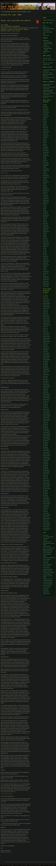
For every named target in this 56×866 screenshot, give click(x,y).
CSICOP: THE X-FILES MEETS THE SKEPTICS (16, 20)
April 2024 (45, 144)
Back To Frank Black (46, 559)
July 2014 (44, 248)
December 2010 (46, 276)
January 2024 (45, 149)
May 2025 (45, 122)
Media (44, 33)
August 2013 (45, 266)
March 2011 (45, 331)
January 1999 (45, 452)
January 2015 (45, 240)
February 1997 (45, 480)
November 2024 (46, 132)
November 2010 (46, 338)
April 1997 (45, 477)
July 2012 (44, 310)
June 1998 (45, 463)
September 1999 (46, 439)
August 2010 (45, 343)
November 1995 (46, 503)
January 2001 (45, 412)
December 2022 (46, 164)
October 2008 (45, 358)
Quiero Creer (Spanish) (47, 574)
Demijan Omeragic (46, 84)
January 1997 (45, 482)
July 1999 (44, 442)
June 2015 (45, 235)
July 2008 (44, 361)
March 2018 (45, 193)
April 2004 (45, 377)
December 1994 (46, 515)
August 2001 (45, 401)
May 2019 (45, 185)
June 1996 (45, 491)
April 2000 (45, 427)
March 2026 (45, 106)
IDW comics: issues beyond (48, 62)
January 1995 (45, 513)
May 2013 (45, 296)
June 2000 (45, 424)
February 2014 (45, 256)
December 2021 (46, 168)
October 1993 (45, 526)
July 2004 (44, 376)
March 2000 (45, 429)
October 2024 (45, 134)
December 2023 (46, 150)
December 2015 (46, 226)
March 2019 (45, 187)
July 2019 (44, 183)
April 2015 (45, 236)
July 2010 (44, 344)
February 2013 (45, 300)
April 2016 (45, 220)
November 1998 (46, 455)
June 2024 (45, 140)
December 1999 (46, 434)
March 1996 (45, 496)
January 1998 (45, 472)
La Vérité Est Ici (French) (47, 578)
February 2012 (45, 316)
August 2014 (45, 246)
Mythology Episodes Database (48, 28)
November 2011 (46, 321)
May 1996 (45, 493)
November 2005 (46, 286)
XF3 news (45, 53)
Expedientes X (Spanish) (47, 570)
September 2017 (46, 202)
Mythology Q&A (46, 40)
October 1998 (45, 457)
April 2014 (45, 253)
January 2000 (45, 432)
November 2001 (46, 397)
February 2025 (45, 127)
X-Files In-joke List (46, 567)
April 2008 (45, 366)
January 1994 (45, 521)
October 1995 (45, 505)
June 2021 (45, 172)
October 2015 (45, 230)
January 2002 (45, 396)
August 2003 (45, 381)
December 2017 (46, 198)
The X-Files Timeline (46, 565)
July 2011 (44, 326)
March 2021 (45, 173)
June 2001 (45, 404)
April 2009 (45, 351)
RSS (53, 20)
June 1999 (45, 444)
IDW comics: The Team (47, 58)
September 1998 (46, 458)
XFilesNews (45, 540)
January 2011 (45, 334)
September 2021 (46, 170)
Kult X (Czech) (45, 588)
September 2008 (46, 359)
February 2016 (45, 223)
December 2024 (46, 130)
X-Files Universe (46, 538)
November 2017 (46, 200)
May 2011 (45, 274)
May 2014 (45, 251)
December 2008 (46, 279)
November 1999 (46, 435)
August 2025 (45, 117)
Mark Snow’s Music (46, 46)
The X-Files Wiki (46, 560)
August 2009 (45, 349)
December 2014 (46, 241)
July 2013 (44, 268)
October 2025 (45, 114)
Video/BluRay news (46, 51)
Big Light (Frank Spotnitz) (47, 569)
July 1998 (44, 462)
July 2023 (44, 157)
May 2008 (45, 364)
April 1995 (45, 511)
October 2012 (45, 305)
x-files (9, 850)
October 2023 (45, 154)
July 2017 (44, 205)
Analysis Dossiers (46, 30)
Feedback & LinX (46, 35)
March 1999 (45, 448)
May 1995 (45, 510)
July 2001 (44, 402)
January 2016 (45, 225)
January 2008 (45, 369)
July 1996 (44, 490)
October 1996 (45, 487)
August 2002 (45, 387)
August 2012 (45, 308)
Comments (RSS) (35, 861)
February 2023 (45, 162)
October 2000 (45, 417)
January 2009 (45, 354)
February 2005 (45, 374)
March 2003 (45, 382)
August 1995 (45, 506)
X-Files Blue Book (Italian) (47, 583)
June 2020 (45, 178)
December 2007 (46, 281)
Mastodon (50, 20)
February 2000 (45, 430)
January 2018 (45, 197)
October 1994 (45, 516)
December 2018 (46, 188)
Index (44, 25)
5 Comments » (8, 852)
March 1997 (45, 478)
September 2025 (46, 116)
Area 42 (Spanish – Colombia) (48, 572)
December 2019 (46, 182)
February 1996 (45, 498)
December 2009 (46, 278)
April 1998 (45, 467)
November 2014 (46, 243)
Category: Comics (46, 64)
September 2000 (46, 419)
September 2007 (46, 371)
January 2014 (45, 258)
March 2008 (45, 367)
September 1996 (46, 488)
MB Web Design (48, 861)
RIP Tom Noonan (46, 79)
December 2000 (46, 414)
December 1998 (46, 453)
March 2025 (45, 125)
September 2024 (46, 135)
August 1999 (45, 440)
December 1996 (46, 483)
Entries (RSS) (28, 861)
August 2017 (45, 203)
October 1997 (45, 473)
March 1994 (45, 520)
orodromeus (45, 87)
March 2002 (45, 392)
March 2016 (45, 221)
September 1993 (46, 528)
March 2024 (45, 145)
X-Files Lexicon (46, 535)
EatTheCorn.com (8, 4)
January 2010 (45, 348)
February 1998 (45, 470)
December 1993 (46, 523)
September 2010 (46, 341)
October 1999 (45, 437)
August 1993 (45, 529)
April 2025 (45, 124)
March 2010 (45, 346)
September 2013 (46, 264)
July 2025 (44, 119)
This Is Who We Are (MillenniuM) (49, 557)
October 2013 (45, 263)
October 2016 (45, 216)
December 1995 (46, 501)
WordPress (22, 861)
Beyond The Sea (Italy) (47, 585)
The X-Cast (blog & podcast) (48, 536)
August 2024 (45, 137)
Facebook (45, 20)
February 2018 (45, 195)
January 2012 (45, 318)
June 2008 (45, 363)
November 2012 (46, 303)
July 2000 (44, 422)
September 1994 (46, 518)
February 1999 (45, 450)
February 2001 (45, 410)
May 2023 (45, 159)
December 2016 (46, 215)
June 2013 (45, 269)
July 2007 (44, 372)
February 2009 (45, 353)
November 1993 (46, 525)
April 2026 (45, 104)
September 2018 (46, 190)
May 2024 (45, 142)
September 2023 (46, 155)
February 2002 (45, 394)
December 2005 (46, 284)
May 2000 (45, 425)
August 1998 (45, 460)
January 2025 (45, 129)
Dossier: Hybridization (48, 42)
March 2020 (45, 180)
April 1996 (45, 495)
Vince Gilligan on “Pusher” (47, 72)
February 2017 (45, 211)
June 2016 (45, 218)
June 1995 (45, 508)
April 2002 (45, 391)
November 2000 (46, 415)
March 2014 (45, 254)
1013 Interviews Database (47, 32)
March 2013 (45, 298)
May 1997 (45, 475)
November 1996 (46, 485)
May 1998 (45, 465)
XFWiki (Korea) (45, 590)
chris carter (5, 850)
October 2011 (45, 323)
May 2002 (45, 389)
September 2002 (46, 386)
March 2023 (45, 160)
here (18, 33)
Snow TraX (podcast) (47, 554)
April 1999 (45, 447)
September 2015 (46, 231)
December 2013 (46, 259)
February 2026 (45, 107)
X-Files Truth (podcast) (47, 552)
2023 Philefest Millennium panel (48, 77)
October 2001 (45, 399)
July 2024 (44, 139)
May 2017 (45, 208)
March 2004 (45, 379)
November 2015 (46, 228)
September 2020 (46, 177)
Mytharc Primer (45, 27)
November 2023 (46, 152)
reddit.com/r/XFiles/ (46, 593)
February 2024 (45, 147)
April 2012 (45, 313)
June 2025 (45, 121)
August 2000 (45, 420)
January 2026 (45, 109)
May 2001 (45, 405)
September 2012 (46, 306)
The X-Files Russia (46, 587)
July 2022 (44, 167)
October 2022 (45, 165)
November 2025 (46, 112)
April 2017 (45, 210)
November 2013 (46, 261)
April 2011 (45, 329)
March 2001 (45, 409)
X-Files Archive (45, 562)
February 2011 (45, 333)
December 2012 (46, 271)
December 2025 (46, 111)
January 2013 (45, 301)
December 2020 (46, 175)
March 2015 (45, 238)
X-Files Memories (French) (48, 580)
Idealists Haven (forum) (47, 541)
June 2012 (45, 311)
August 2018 (45, 192)
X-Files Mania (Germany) (47, 582)
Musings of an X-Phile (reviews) (48, 548)
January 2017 (45, 213)
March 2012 (45, 315)
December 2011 (46, 273)
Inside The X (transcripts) (47, 564)
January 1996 (45, 500)
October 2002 (45, 384)
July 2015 (44, 233)
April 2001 (45, 407)
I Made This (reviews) (47, 546)
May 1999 (45, 445)
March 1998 (45, 468)
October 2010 (45, 339)
